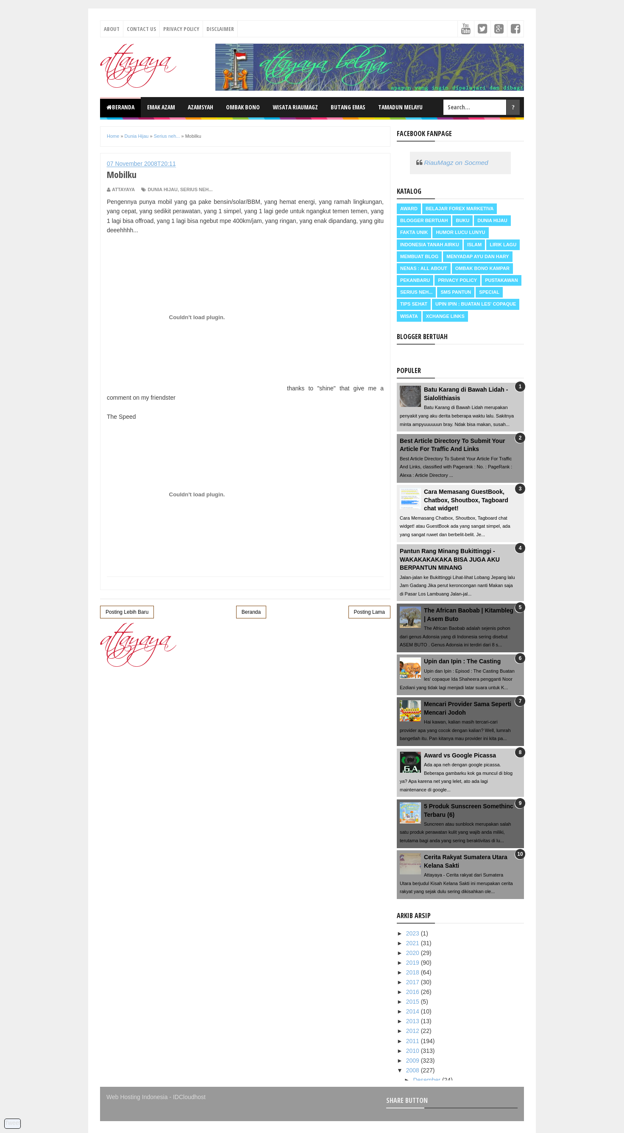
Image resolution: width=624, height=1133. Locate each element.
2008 (413, 1070)
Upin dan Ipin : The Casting (462, 661)
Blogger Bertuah (424, 220)
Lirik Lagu (503, 244)
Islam (474, 244)
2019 (413, 962)
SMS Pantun (455, 292)
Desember (427, 1080)
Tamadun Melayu (400, 107)
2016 (413, 991)
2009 (413, 1060)
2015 (413, 1001)
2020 (413, 952)
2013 (413, 1021)
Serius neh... (196, 189)
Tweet (12, 1122)
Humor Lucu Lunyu (460, 232)
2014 (413, 1011)
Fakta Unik (414, 232)
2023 (413, 933)
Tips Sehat (413, 303)
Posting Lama (369, 612)
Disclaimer (220, 29)
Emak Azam (161, 107)
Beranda (120, 107)
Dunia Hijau (163, 189)
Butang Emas (348, 107)
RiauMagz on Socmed (456, 162)
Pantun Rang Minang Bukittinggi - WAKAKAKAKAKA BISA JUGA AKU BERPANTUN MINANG (450, 559)
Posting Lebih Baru (127, 612)
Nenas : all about (423, 268)
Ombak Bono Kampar (482, 268)
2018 (413, 972)
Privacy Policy (181, 29)
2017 (413, 982)
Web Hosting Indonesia (137, 1097)
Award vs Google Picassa (460, 755)
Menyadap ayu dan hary (477, 256)
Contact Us (141, 29)
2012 (413, 1030)
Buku (462, 220)
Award (409, 208)
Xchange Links (445, 316)
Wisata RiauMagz (295, 107)
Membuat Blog (419, 256)
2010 (413, 1050)
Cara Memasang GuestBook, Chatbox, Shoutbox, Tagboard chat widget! (466, 500)
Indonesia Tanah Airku (429, 244)
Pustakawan (501, 280)
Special (489, 292)
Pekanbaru (415, 280)
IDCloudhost (189, 1097)
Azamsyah (200, 107)
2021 (413, 943)
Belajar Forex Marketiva (460, 208)
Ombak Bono (243, 107)
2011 (413, 1041)
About (112, 29)
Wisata (409, 316)
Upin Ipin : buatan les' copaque (475, 303)
